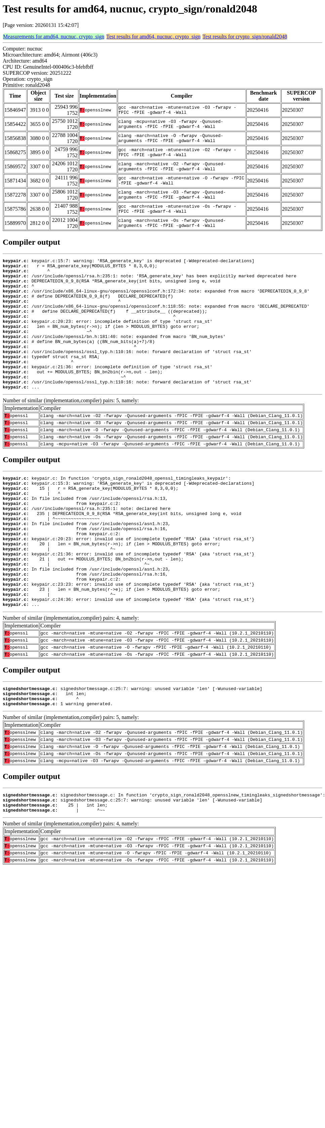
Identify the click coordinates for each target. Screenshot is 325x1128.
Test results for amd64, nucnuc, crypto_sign (153, 36)
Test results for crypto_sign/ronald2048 (244, 36)
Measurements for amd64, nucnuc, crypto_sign (53, 36)
